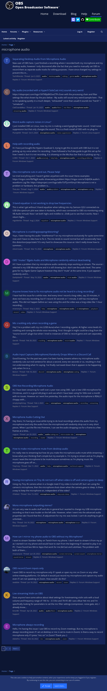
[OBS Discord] (73, 20)
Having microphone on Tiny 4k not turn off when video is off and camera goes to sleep (58, 480)
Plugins (25, 31)
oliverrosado (18, 249)
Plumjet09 (17, 133)
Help (84, 14)
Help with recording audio (26, 143)
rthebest (16, 494)
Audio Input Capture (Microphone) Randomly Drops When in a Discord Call (52, 354)
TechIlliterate (18, 76)
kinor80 (16, 611)
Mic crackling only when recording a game (35, 323)
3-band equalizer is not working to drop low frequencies (42, 203)
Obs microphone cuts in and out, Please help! (36, 171)
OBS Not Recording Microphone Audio (33, 385)
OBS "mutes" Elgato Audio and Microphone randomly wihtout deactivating (51, 260)
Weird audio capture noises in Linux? (32, 122)
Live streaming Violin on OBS (28, 593)
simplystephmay (19, 403)
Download (59, 14)
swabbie (16, 582)
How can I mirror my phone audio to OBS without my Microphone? (48, 536)
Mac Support (33, 406)
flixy (14, 522)
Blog (73, 14)
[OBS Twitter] (78, 20)
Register (21, 38)
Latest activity (9, 38)
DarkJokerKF (18, 277)
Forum (96, 14)
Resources (38, 31)
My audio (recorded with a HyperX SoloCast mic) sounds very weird (48, 90)
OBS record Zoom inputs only (28, 568)
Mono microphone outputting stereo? (32, 505)
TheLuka (16, 189)
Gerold (15, 340)
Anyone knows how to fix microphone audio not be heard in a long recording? (53, 291)
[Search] (101, 31)
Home (44, 14)
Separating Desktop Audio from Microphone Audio (39, 59)
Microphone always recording (28, 624)
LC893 (15, 158)
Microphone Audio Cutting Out (29, 417)
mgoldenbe (17, 220)
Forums (13, 31)
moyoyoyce (17, 554)
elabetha (16, 639)
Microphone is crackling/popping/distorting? (36, 231)
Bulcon (15, 372)
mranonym (17, 308)
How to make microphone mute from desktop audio (40, 448)
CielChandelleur (19, 107)
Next (15, 648)
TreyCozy (16, 466)
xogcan (15, 434)
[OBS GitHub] (83, 20)
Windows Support (35, 79)
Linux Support (94, 133)
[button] (18, 31)
